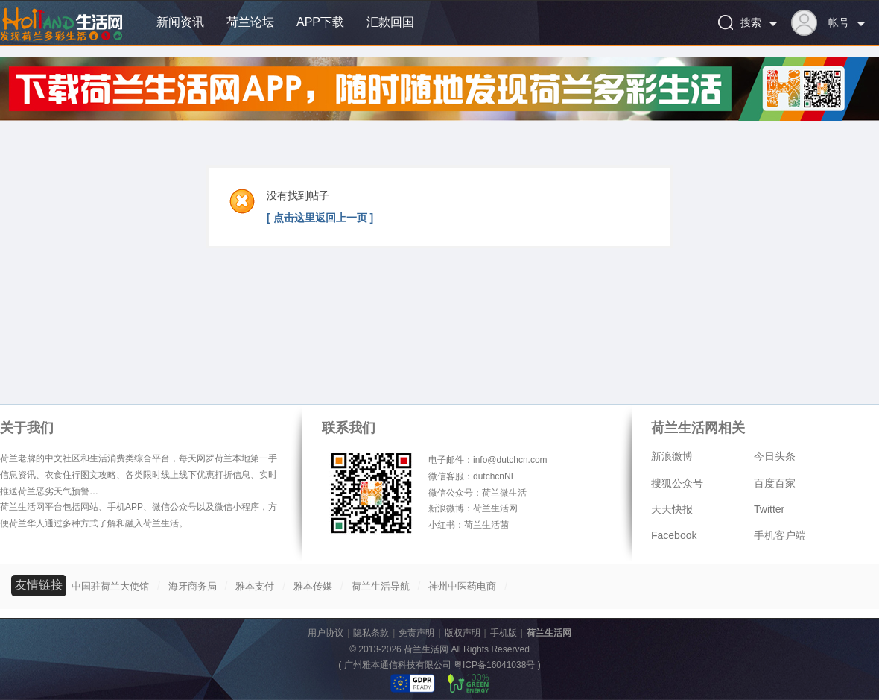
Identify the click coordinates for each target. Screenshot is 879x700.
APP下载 (320, 22)
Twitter (769, 509)
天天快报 (672, 509)
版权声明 (462, 633)
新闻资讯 (180, 22)
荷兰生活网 (549, 633)
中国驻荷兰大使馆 (110, 586)
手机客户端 (780, 535)
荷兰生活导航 (381, 586)
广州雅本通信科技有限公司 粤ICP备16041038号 (440, 665)
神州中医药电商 (462, 586)
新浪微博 (672, 456)
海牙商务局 (192, 586)
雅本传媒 (312, 586)
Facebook (673, 535)
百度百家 (775, 483)
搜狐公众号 (677, 483)
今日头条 (775, 456)
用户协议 (325, 633)
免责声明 (416, 633)
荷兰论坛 (250, 22)
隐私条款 (371, 633)
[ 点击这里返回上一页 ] (320, 218)
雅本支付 (254, 586)
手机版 (503, 633)
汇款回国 (390, 22)
